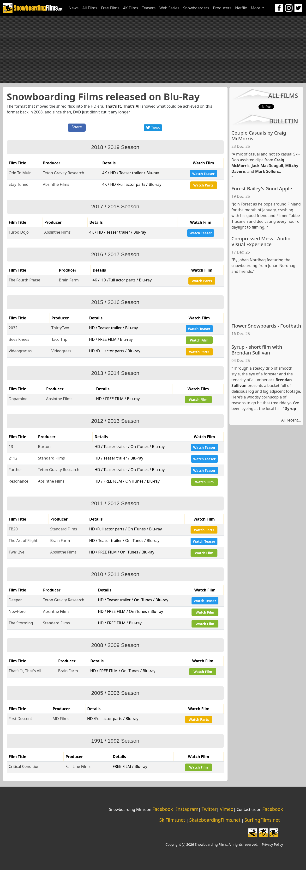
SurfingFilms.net (262, 820)
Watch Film (199, 340)
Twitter (209, 809)
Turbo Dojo (19, 232)
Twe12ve (16, 552)
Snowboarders (196, 8)
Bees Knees (19, 339)
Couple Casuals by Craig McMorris (258, 136)
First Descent (20, 718)
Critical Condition (24, 766)
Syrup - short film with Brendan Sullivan (256, 350)
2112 (13, 458)
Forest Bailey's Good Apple (261, 188)
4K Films (130, 8)
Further (15, 469)
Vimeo (227, 809)
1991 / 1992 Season (115, 741)
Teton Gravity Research (63, 172)
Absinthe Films (56, 184)
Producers (222, 8)
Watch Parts (203, 185)
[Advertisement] (153, 49)
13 (11, 446)
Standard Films (51, 458)
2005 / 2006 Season (115, 693)
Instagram (187, 809)
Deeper (15, 600)
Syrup (290, 408)
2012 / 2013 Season (115, 421)
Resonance (18, 481)
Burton (44, 446)
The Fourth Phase (24, 280)
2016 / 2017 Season (115, 254)
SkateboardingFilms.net (214, 820)
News (73, 8)
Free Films (110, 8)
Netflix (241, 8)
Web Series (169, 8)
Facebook (162, 809)
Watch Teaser (203, 173)
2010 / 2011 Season (115, 574)
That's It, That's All (122, 106)
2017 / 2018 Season (115, 207)
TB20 (13, 529)
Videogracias (20, 351)
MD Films (61, 718)
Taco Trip (59, 339)
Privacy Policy (272, 844)
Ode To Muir (20, 172)
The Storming (21, 623)
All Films (89, 8)
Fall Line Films (78, 766)
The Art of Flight (23, 540)
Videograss (61, 351)
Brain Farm (69, 280)
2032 (13, 327)
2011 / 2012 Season (115, 503)
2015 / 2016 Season (115, 302)
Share (77, 127)
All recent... (291, 420)
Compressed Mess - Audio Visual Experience (260, 241)
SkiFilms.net (172, 820)
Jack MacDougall (267, 165)
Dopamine (18, 398)
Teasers (149, 8)
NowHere (17, 611)
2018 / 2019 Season (115, 147)
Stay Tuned (19, 184)
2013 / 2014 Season (115, 373)
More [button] (256, 8)
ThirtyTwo (60, 327)
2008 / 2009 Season (115, 645)
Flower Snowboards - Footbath (266, 326)
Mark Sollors (267, 171)
